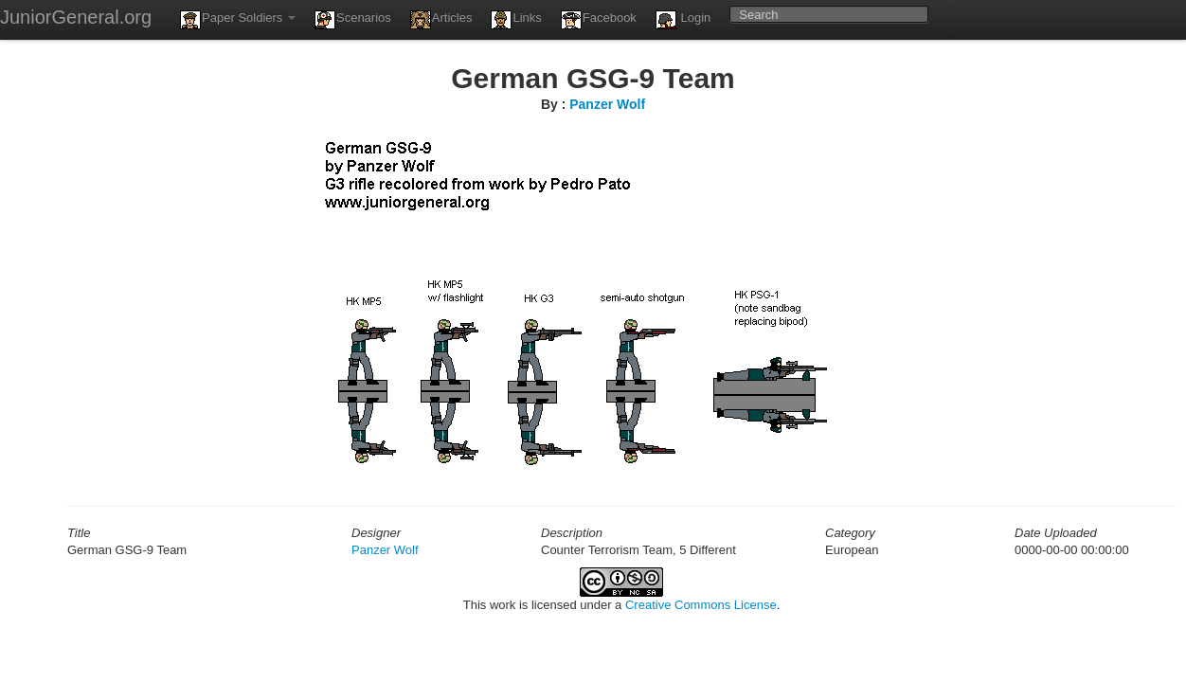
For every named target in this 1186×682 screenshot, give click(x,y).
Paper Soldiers (238, 19)
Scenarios (352, 19)
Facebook (599, 19)
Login (683, 19)
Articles (441, 19)
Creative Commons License (701, 605)
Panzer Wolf (607, 104)
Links (516, 19)
